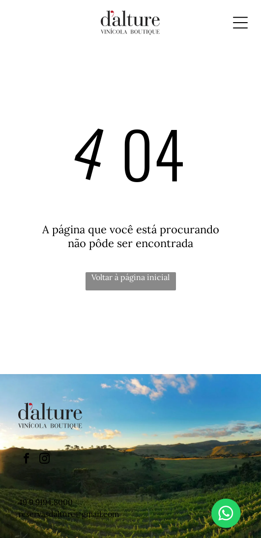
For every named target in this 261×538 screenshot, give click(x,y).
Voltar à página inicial (130, 277)
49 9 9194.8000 (45, 502)
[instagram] (44, 460)
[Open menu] (240, 22)
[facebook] (26, 460)
